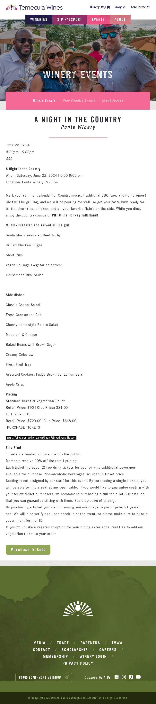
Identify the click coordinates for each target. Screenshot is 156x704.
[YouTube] (138, 677)
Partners (90, 643)
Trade (63, 643)
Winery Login (93, 656)
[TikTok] (131, 677)
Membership (55, 656)
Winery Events (44, 100)
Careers (108, 649)
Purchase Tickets (28, 549)
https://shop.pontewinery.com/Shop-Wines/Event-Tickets (41, 437)
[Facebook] (117, 677)
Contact (41, 649)
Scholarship (75, 649)
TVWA (117, 643)
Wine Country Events (78, 100)
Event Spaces (112, 100)
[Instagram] (124, 677)
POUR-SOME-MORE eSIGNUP (44, 677)
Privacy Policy (78, 663)
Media (39, 643)
